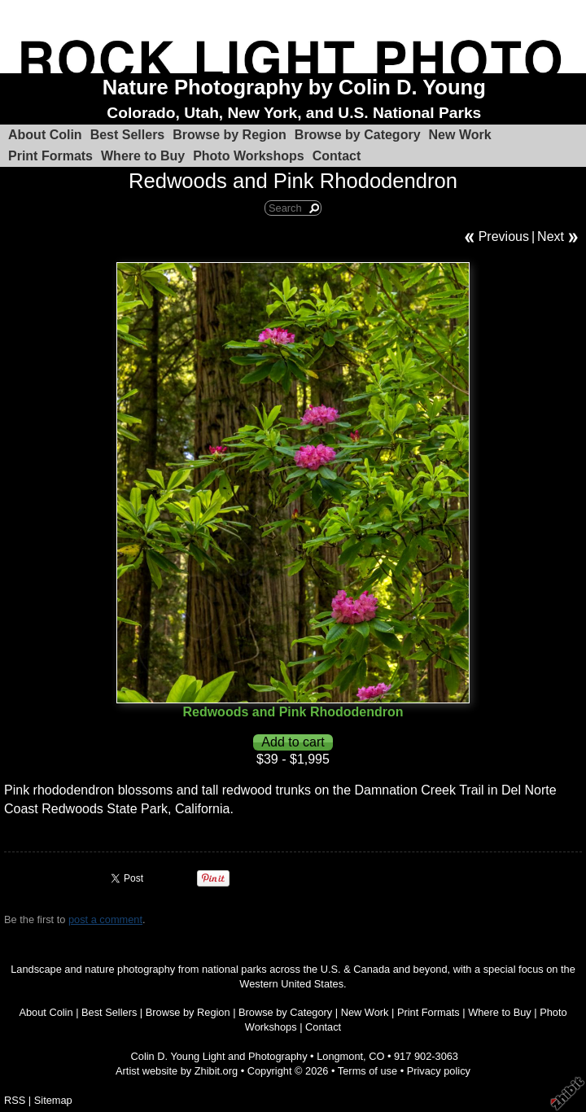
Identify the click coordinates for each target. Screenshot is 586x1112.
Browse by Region (229, 135)
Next (550, 236)
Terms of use (367, 1071)
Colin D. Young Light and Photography (219, 1056)
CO (376, 1056)
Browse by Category (358, 135)
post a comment (105, 919)
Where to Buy (143, 156)
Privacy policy (438, 1071)
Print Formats (50, 156)
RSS (14, 1100)
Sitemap (53, 1100)
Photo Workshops (248, 156)
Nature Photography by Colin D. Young (294, 87)
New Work (460, 135)
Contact (337, 156)
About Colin (45, 135)
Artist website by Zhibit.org (177, 1071)
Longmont (340, 1056)
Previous (504, 236)
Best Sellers (127, 135)
